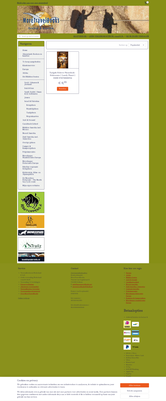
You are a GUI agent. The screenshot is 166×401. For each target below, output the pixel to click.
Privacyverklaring (27, 284)
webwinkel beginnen (95, 397)
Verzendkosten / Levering (29, 289)
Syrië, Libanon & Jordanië (31, 83)
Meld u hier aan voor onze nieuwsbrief (32, 3)
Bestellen (62, 89)
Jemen (27, 97)
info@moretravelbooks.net (82, 284)
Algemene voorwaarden (29, 287)
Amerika (134, 284)
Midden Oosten (131, 277)
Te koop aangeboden (31, 61)
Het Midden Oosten (31, 76)
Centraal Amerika (132, 289)
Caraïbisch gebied (132, 282)
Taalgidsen (31, 112)
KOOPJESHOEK (80, 36)
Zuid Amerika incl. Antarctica (30, 138)
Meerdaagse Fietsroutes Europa (30, 162)
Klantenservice (29, 65)
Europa (26, 69)
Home (25, 50)
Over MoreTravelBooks (29, 294)
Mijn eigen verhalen (31, 185)
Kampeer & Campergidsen (135, 298)
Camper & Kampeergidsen (29, 147)
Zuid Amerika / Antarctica (135, 287)
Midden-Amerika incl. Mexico (32, 128)
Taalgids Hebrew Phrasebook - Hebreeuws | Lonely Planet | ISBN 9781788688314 (63, 75)
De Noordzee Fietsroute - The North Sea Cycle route (32, 180)
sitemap (80, 397)
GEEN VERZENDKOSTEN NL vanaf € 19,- (106, 36)
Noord (128, 284)
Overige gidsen (29, 142)
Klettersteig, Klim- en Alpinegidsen (31, 173)
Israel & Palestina (31, 101)
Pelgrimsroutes (29, 152)
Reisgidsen (30, 105)
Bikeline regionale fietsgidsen (30, 168)
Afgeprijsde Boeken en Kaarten (32, 55)
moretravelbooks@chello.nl (82, 287)
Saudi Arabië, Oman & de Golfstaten (32, 93)
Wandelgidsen (32, 108)
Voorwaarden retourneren (30, 291)
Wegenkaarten (32, 116)
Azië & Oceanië (29, 120)
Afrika (25, 73)
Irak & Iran (29, 88)
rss (86, 397)
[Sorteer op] (137, 45)
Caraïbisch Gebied (30, 124)
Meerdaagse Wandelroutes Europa (32, 156)
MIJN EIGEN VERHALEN (137, 36)
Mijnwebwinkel (117, 397)
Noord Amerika (29, 133)
